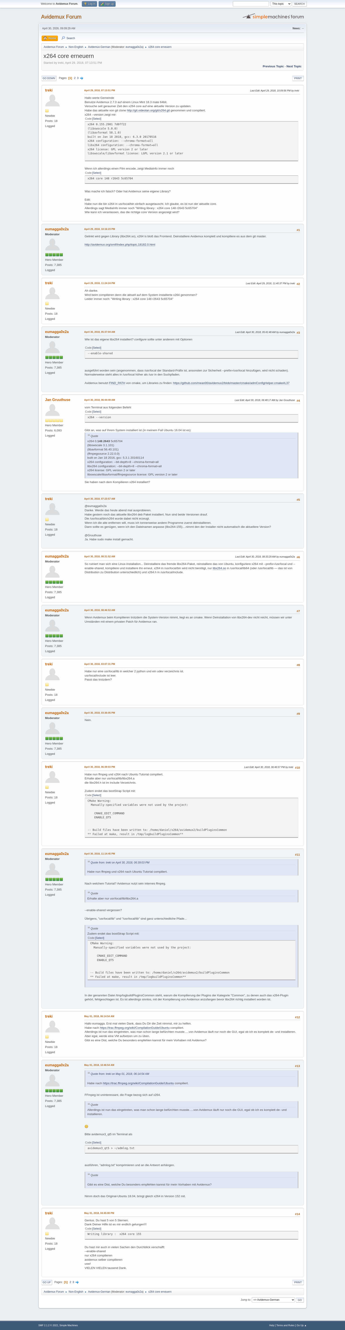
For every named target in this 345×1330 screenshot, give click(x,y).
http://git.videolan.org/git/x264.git (148, 110)
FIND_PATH (117, 383)
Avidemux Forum (61, 17)
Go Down (49, 78)
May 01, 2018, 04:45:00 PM (99, 1213)
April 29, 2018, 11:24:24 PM (99, 283)
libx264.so (219, 568)
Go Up (47, 1282)
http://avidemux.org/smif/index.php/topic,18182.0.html (120, 244)
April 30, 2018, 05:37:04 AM (99, 332)
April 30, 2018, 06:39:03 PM (99, 767)
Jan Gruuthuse (57, 400)
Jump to (245, 1299)
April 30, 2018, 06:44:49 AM (99, 400)
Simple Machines (68, 1325)
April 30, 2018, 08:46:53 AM (99, 610)
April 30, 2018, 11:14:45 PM (99, 853)
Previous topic (273, 66)
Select (96, 118)
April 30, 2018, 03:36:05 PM (99, 712)
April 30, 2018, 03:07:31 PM (99, 664)
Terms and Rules (285, 1325)
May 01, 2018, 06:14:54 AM (99, 1016)
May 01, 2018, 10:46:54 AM (99, 1065)
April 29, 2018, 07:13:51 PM (99, 90)
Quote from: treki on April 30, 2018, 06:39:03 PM (120, 862)
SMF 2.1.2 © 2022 (48, 1325)
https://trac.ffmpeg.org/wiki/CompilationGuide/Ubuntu (135, 1027)
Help (271, 1325)
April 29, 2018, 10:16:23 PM (99, 229)
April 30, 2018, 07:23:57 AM (99, 498)
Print (298, 78)
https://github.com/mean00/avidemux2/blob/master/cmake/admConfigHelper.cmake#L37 (231, 383)
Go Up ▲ (302, 1325)
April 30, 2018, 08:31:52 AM (99, 556)
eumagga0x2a (134, 47)
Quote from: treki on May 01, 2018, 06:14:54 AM (120, 1073)
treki (49, 90)
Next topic (293, 66)
